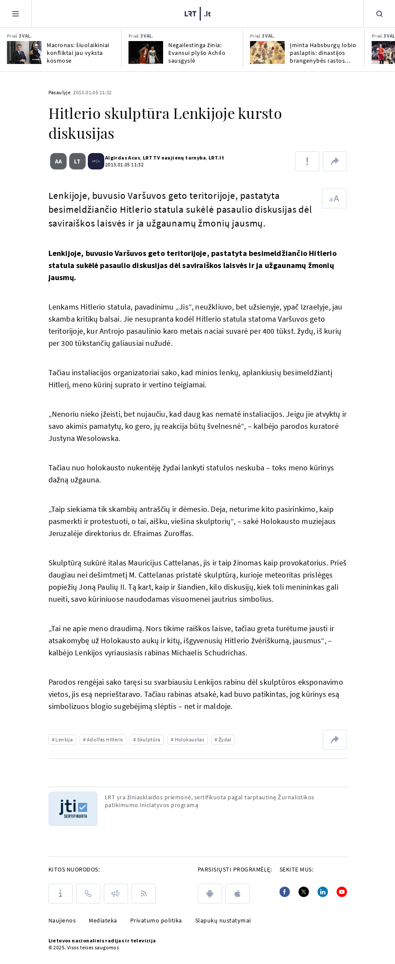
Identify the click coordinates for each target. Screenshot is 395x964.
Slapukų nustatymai (223, 920)
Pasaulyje (59, 92)
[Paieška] (379, 13)
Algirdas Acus (110, 157)
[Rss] (144, 893)
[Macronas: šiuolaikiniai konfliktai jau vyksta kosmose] (24, 52)
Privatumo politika (156, 920)
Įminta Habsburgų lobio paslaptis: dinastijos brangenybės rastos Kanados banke (323, 52)
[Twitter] (304, 892)
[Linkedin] (323, 892)
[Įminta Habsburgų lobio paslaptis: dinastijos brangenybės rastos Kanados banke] (267, 52)
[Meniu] (15, 13)
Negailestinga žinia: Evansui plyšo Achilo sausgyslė (196, 52)
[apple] (237, 893)
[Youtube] (342, 892)
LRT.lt (204, 157)
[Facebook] (284, 892)
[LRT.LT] (198, 14)
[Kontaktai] (88, 893)
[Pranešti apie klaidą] (307, 161)
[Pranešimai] (116, 893)
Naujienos (62, 920)
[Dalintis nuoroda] (335, 161)
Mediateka (103, 920)
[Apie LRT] (60, 893)
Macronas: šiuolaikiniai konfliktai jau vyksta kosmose (78, 52)
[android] (210, 893)
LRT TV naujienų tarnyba (162, 157)
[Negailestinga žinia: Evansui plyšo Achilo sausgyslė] (145, 52)
